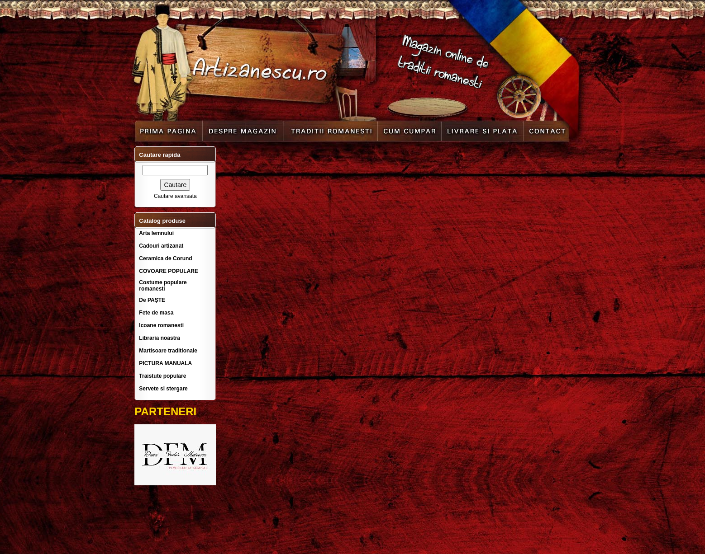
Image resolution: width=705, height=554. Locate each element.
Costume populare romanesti (162, 285)
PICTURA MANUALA (165, 363)
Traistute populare (162, 376)
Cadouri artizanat (161, 246)
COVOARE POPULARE (168, 271)
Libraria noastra (159, 338)
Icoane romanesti (161, 325)
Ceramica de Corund (165, 258)
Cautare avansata (175, 196)
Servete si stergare (163, 388)
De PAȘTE (152, 300)
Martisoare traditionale (168, 350)
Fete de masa (156, 313)
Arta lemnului (156, 233)
